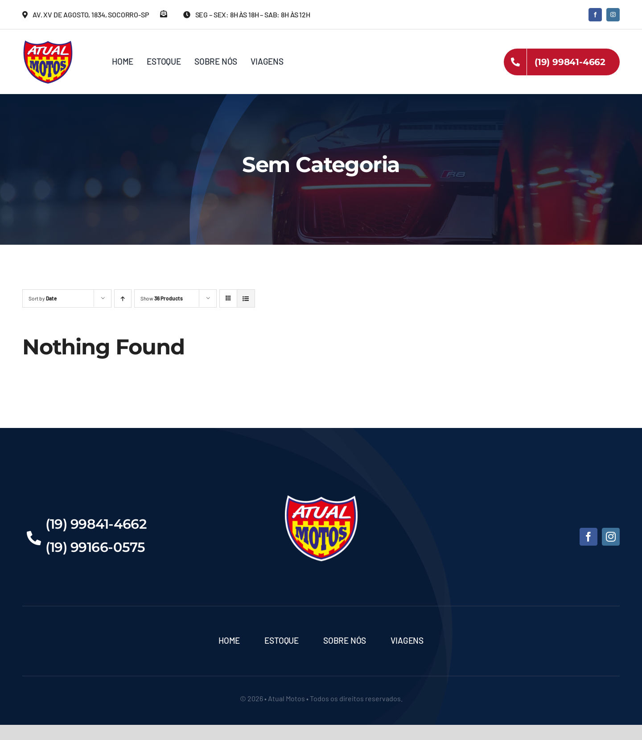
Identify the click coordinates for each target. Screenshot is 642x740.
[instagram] (613, 14)
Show (161, 298)
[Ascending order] (123, 298)
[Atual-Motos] (48, 42)
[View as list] (246, 298)
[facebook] (595, 14)
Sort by (43, 298)
